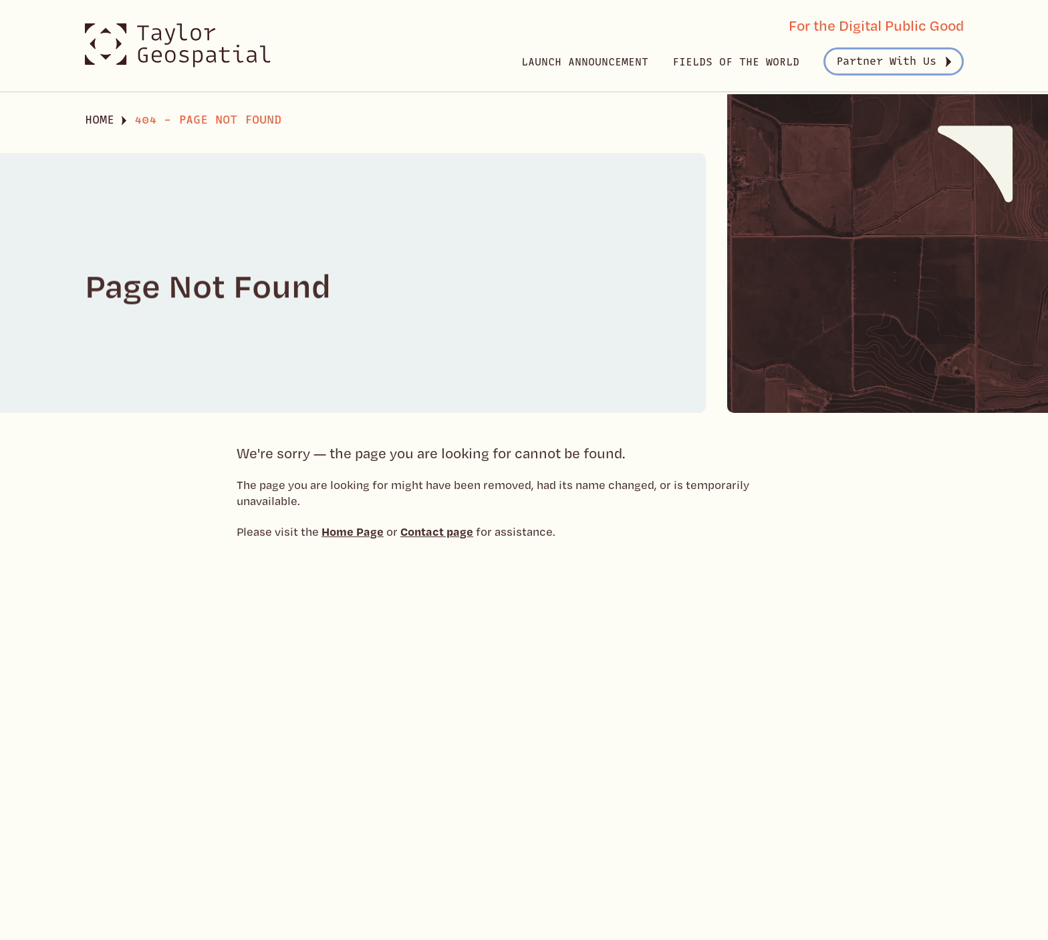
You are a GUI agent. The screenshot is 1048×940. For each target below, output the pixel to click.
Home (99, 125)
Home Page (352, 531)
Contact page (436, 531)
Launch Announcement (584, 62)
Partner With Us (886, 61)
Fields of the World (735, 62)
